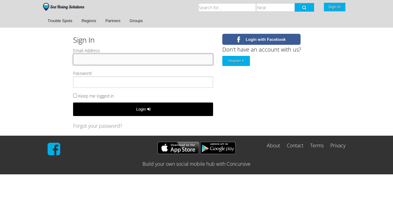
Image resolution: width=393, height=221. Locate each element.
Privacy (337, 145)
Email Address (86, 50)
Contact (295, 145)
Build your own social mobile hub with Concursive (196, 164)
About (273, 145)
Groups (136, 20)
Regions (88, 20)
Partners (112, 20)
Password (82, 73)
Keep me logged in (93, 96)
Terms (317, 145)
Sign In (335, 7)
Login (143, 109)
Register (236, 61)
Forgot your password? (97, 125)
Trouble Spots (60, 20)
